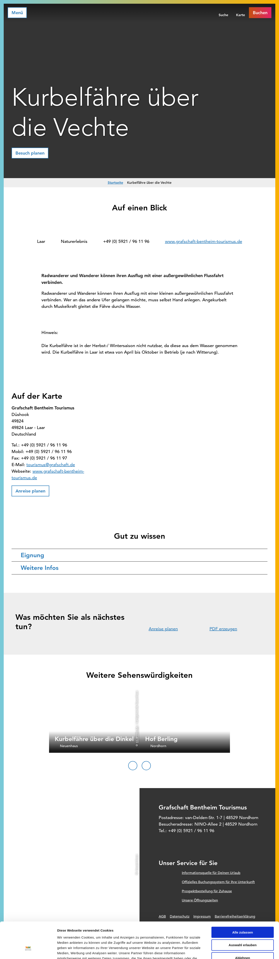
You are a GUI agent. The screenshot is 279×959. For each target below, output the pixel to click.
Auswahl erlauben (243, 914)
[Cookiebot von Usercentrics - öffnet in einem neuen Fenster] (28, 950)
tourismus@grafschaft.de (50, 464)
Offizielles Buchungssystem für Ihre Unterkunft (218, 882)
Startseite (115, 183)
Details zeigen (232, 950)
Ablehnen (242, 927)
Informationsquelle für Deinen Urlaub (211, 873)
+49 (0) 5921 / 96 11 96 (126, 241)
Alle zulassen (242, 901)
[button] (30, 153)
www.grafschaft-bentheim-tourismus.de (203, 241)
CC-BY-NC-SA (136, 735)
